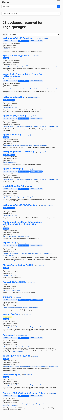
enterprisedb (27, 404)
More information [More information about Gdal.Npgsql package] (18, 351)
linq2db (11, 197)
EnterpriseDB (52, 393)
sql (46, 145)
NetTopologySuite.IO (13, 97)
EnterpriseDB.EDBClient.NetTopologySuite (23, 393)
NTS (5, 49)
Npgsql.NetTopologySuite (15, 55)
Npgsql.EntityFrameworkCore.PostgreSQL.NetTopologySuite (23, 75)
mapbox (23, 327)
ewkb (33, 346)
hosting (10, 275)
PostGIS (26, 236)
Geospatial (38, 253)
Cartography (7, 253)
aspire (6, 275)
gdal (20, 346)
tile (31, 327)
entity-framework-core (39, 88)
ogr (22, 346)
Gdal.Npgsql (9, 335)
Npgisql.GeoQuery (11, 314)
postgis (22, 66)
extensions (16, 327)
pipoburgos (9, 226)
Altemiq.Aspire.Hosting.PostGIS (18, 265)
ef (45, 88)
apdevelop (30, 186)
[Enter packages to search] (29, 6)
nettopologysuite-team (42, 38)
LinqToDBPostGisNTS (13, 186)
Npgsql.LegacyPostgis (13, 116)
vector (28, 327)
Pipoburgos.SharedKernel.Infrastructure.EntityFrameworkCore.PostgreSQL (22, 223)
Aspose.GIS (8, 243)
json (27, 307)
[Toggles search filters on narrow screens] (58, 13)
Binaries (18, 290)
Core (31, 88)
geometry (30, 126)
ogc (24, 197)
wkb (30, 346)
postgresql (11, 66)
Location (50, 253)
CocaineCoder (28, 314)
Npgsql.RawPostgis (12, 169)
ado (40, 66)
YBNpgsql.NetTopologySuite (16, 356)
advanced (14, 404)
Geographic (17, 253)
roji (37, 55)
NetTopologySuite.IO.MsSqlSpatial (19, 205)
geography (36, 126)
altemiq (38, 265)
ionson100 (18, 297)
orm (52, 88)
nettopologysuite (32, 66)
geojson (26, 145)
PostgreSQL (20, 236)
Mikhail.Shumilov (22, 335)
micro (5, 307)
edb (22, 404)
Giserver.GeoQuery (12, 374)
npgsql (6, 66)
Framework (26, 88)
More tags (55, 66)
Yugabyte (35, 356)
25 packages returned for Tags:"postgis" (23, 25)
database (49, 66)
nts (38, 66)
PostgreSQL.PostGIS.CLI (15, 282)
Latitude (46, 253)
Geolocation (31, 253)
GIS (42, 253)
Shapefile (14, 107)
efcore (48, 88)
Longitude (5, 255)
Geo (13, 253)
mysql (17, 307)
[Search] (58, 6)
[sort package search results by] (33, 34)
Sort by (5, 34)
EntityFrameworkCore (10, 236)
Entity (21, 88)
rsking (42, 265)
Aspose (21, 243)
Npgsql (35, 55)
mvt (20, 327)
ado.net (44, 66)
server (19, 404)
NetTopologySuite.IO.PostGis (17, 38)
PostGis (9, 49)
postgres (16, 66)
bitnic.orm (7, 297)
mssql (20, 307)
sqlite (24, 307)
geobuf (39, 327)
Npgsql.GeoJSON (11, 135)
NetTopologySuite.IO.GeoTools (17, 152)
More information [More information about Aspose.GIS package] (19, 260)
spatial (26, 66)
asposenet (27, 243)
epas (9, 404)
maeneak (32, 282)
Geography (24, 253)
